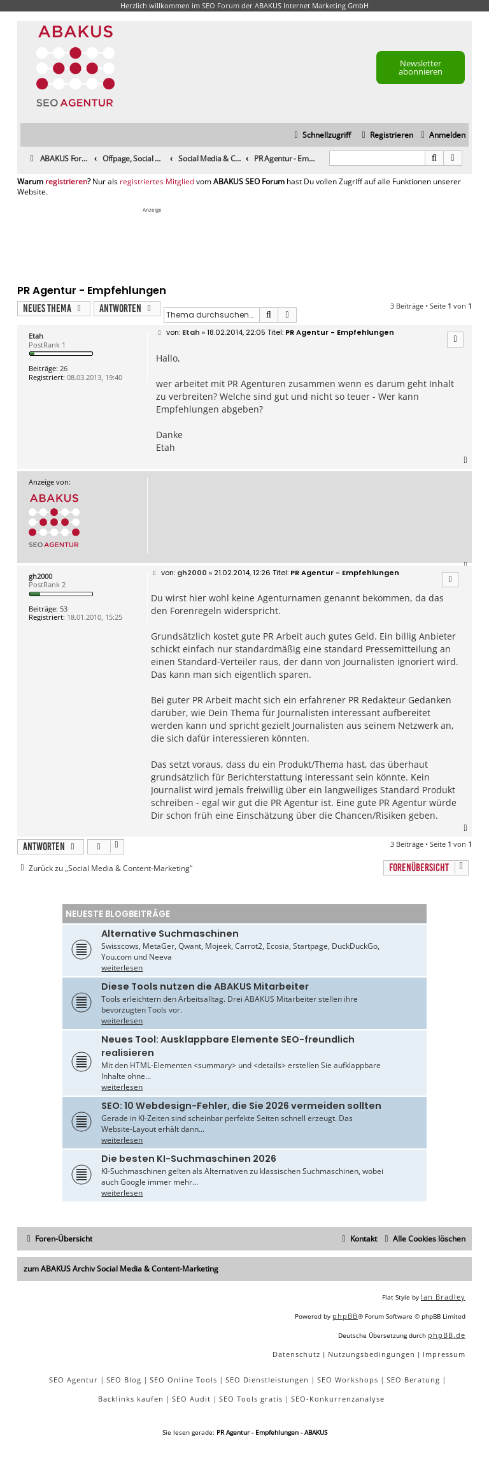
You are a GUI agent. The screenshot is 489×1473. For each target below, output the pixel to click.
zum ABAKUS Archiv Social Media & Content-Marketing (121, 1268)
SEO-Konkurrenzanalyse (338, 1398)
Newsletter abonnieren (421, 67)
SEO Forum (220, 5)
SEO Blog (123, 1379)
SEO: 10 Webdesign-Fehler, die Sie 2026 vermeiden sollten (241, 1105)
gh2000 (40, 576)
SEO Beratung (413, 1379)
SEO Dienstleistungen (267, 1379)
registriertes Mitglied (157, 182)
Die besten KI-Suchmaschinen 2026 (188, 1158)
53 (63, 609)
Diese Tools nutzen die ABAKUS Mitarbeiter (205, 986)
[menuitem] (441, 135)
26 (63, 368)
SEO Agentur (73, 1379)
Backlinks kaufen (131, 1398)
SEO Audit (191, 1398)
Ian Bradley (443, 1296)
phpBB (345, 1316)
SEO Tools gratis (251, 1398)
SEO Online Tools (183, 1379)
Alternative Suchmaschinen (170, 933)
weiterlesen (122, 967)
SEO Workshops (347, 1379)
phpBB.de (446, 1335)
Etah (36, 336)
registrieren (66, 182)
